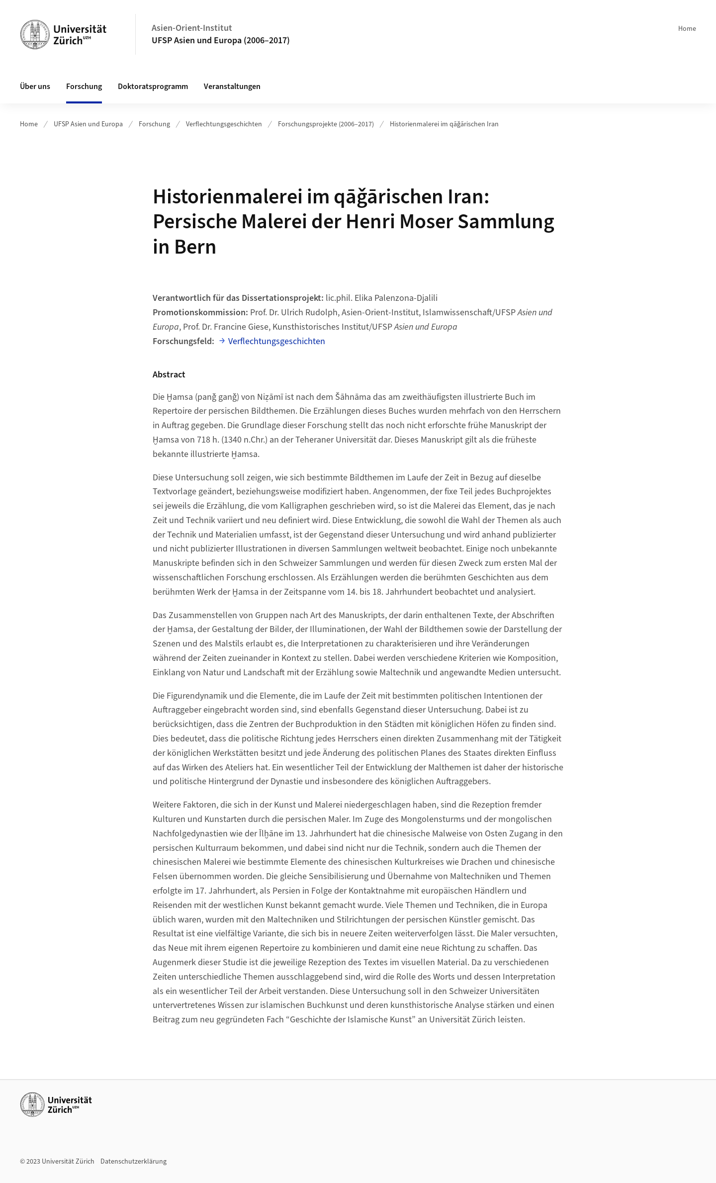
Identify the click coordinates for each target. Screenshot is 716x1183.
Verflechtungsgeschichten (224, 124)
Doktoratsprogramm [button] (153, 86)
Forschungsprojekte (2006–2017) (326, 124)
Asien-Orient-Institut (192, 28)
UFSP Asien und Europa (88, 124)
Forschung (154, 124)
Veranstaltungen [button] (232, 86)
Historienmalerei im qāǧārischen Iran (444, 124)
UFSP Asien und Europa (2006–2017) (221, 40)
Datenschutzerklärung (133, 1162)
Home (687, 29)
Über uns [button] (35, 86)
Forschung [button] (84, 86)
